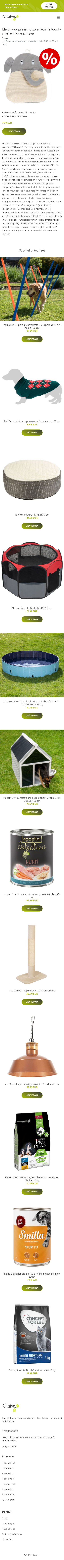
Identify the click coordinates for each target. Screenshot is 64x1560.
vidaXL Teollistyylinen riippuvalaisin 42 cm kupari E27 (32, 1084)
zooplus (32, 112)
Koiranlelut (7, 1489)
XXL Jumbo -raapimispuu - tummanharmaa (32, 990)
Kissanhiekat (8, 1468)
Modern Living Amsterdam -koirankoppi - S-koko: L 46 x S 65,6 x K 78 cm (32, 799)
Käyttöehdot (8, 1529)
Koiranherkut (8, 1484)
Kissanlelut (7, 1473)
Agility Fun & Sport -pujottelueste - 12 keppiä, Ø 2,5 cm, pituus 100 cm (32, 326)
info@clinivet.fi (9, 1446)
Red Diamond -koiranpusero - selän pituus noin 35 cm (32, 421)
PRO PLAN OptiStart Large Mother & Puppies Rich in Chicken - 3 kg (32, 1179)
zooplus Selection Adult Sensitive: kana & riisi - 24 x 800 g (32, 896)
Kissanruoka (8, 1478)
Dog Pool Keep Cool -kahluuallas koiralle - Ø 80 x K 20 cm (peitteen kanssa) (32, 703)
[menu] (58, 17)
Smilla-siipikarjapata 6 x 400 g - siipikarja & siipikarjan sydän (32, 1275)
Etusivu (5, 38)
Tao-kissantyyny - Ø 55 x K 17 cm (32, 514)
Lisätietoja (14, 131)
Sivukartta (7, 1539)
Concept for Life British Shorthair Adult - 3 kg (32, 1370)
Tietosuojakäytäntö (12, 1534)
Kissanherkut (8, 1463)
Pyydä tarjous (49, 5)
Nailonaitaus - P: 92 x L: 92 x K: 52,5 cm (32, 608)
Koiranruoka (8, 1494)
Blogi (4, 1518)
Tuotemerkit (21, 112)
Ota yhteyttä (8, 1523)
